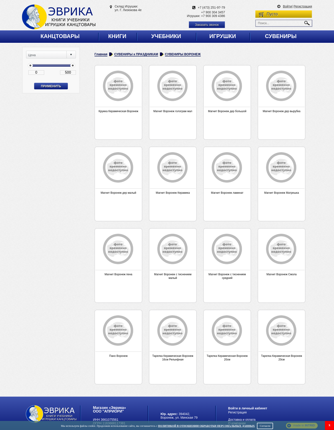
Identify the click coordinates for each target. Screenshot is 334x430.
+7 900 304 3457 (213, 12)
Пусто (272, 14)
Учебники (166, 36)
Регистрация (302, 6)
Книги (117, 36)
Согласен (265, 426)
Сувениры (280, 36)
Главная (100, 54)
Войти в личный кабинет (247, 408)
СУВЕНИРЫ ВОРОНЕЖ (183, 54)
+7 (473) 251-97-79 (211, 7)
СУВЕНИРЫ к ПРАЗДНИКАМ (136, 54)
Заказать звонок (207, 25)
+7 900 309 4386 (213, 16)
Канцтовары (60, 36)
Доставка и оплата (242, 419)
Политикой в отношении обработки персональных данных (206, 426)
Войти (287, 6)
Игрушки (222, 36)
